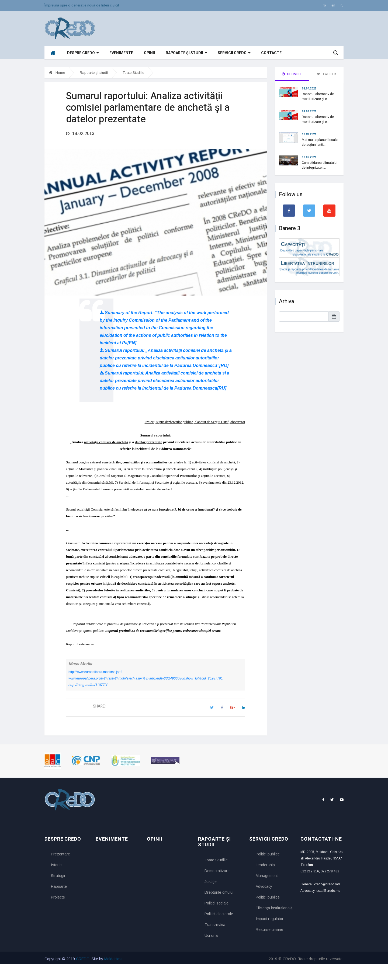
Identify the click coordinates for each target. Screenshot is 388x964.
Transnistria (215, 922)
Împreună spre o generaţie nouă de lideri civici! (81, 5)
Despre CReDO (83, 53)
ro (324, 5)
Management (267, 874)
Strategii (58, 874)
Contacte (271, 53)
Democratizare (217, 868)
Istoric (56, 863)
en (333, 5)
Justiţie (211, 879)
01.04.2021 (309, 88)
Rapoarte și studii (186, 53)
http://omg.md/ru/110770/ (88, 683)
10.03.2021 (309, 134)
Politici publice (268, 852)
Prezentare (60, 852)
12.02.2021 (309, 157)
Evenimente (121, 53)
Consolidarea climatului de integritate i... (319, 165)
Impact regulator (269, 917)
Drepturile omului (219, 890)
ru (342, 5)
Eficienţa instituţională (274, 906)
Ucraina (211, 933)
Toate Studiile (133, 73)
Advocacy (264, 884)
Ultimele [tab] (292, 74)
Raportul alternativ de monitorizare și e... (318, 96)
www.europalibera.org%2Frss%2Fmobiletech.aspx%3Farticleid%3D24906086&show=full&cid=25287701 (145, 676)
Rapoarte (59, 884)
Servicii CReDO (234, 53)
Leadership (265, 863)
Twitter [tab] (326, 74)
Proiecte (58, 895)
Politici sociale (216, 901)
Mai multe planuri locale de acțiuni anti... (320, 142)
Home (57, 73)
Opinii (149, 53)
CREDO (82, 957)
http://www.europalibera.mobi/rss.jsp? (95, 670)
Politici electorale (219, 912)
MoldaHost (113, 957)
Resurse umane (269, 927)
